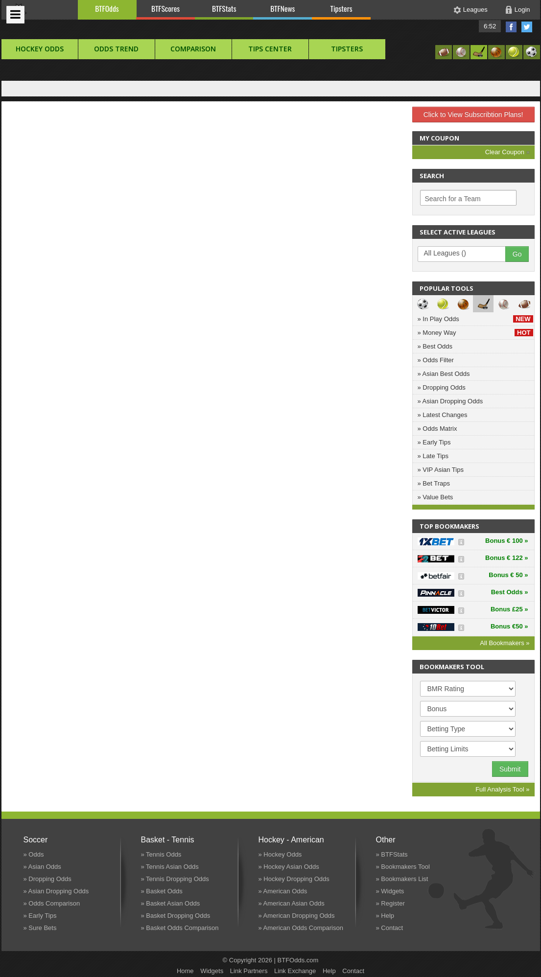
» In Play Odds (475, 319)
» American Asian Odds (292, 903)
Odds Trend (116, 48)
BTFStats (224, 8)
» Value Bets (435, 497)
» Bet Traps (434, 483)
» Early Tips (434, 442)
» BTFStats (392, 854)
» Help (385, 915)
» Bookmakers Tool (403, 866)
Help (329, 971)
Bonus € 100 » (506, 540)
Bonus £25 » (509, 609)
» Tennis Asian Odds (170, 866)
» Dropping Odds (442, 387)
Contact (353, 971)
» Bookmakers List (402, 879)
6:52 (490, 26)
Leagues (475, 9)
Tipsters (341, 8)
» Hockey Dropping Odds (294, 879)
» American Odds (283, 891)
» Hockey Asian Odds (289, 866)
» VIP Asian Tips (441, 469)
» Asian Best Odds (444, 373)
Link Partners (249, 971)
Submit (510, 769)
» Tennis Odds (161, 854)
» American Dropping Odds (297, 915)
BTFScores (165, 8)
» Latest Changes (443, 415)
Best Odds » (509, 592)
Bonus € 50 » (508, 575)
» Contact (389, 927)
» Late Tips (433, 456)
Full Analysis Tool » (502, 789)
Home (185, 971)
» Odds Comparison (52, 903)
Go (517, 254)
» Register (390, 903)
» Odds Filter (436, 360)
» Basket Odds (162, 891)
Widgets (211, 971)
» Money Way (475, 332)
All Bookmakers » (504, 643)
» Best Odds (435, 346)
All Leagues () (466, 253)
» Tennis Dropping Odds (175, 879)
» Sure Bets (40, 927)
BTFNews (282, 8)
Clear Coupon (507, 152)
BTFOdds (106, 8)
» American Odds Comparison (301, 927)
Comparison (193, 48)
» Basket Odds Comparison (180, 927)
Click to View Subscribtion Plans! (473, 114)
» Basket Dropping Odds (176, 915)
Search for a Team (453, 199)
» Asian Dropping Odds (450, 401)
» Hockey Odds (280, 854)
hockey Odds (40, 48)
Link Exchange (295, 971)
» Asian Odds (42, 866)
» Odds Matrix (437, 428)
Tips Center (270, 48)
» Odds (34, 854)
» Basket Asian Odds (170, 903)
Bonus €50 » (509, 626)
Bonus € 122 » (506, 557)
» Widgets (390, 891)
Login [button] (522, 9)
